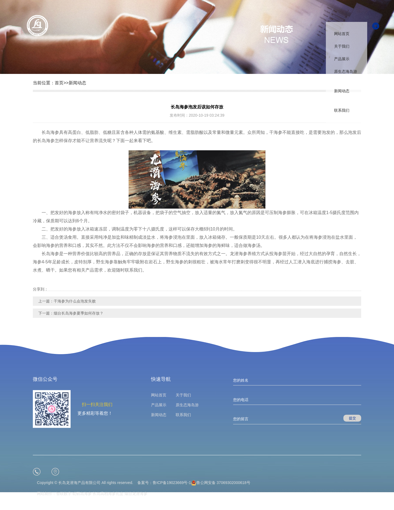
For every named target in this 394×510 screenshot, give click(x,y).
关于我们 (341, 46)
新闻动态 (341, 91)
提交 (352, 418)
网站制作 (44, 493)
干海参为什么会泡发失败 (75, 301)
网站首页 (341, 33)
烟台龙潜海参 (135, 493)
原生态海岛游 (345, 71)
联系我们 (341, 110)
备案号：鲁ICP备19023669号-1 (164, 482)
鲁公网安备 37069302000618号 (220, 482)
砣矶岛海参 (82, 493)
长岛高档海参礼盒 (108, 493)
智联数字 (63, 493)
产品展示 (341, 59)
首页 (59, 82)
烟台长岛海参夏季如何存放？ (78, 313)
